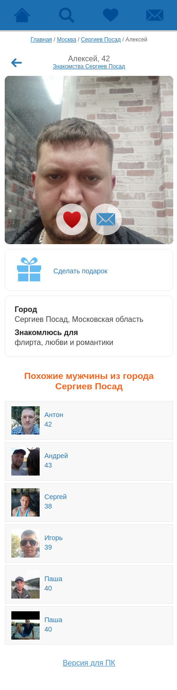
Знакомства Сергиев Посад (89, 66)
